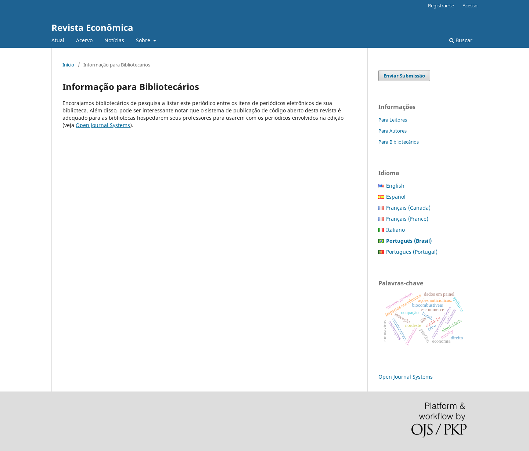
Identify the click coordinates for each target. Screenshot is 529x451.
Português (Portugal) (412, 251)
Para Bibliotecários (398, 141)
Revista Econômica (92, 27)
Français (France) (407, 218)
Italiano (395, 229)
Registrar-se (441, 5)
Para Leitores (392, 119)
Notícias (114, 40)
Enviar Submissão (404, 75)
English (395, 185)
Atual (57, 40)
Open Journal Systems (103, 125)
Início (68, 64)
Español (396, 196)
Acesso (470, 5)
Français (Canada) (408, 207)
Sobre (144, 40)
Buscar (460, 40)
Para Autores (392, 130)
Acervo (84, 40)
